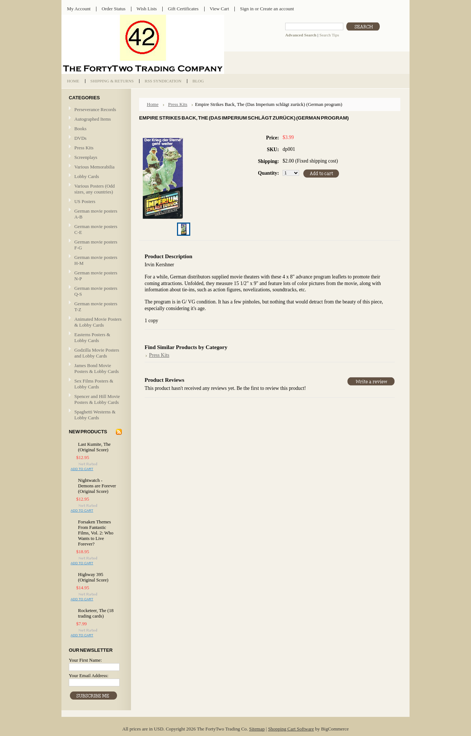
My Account (79, 8)
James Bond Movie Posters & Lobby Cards (96, 368)
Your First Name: (85, 660)
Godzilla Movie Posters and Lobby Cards (96, 353)
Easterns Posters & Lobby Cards (92, 337)
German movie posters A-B (95, 214)
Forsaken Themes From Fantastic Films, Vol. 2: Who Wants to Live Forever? (95, 533)
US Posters (84, 201)
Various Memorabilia (94, 167)
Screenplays (85, 157)
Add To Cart (82, 469)
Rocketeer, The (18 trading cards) (96, 613)
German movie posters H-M (95, 260)
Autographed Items (95, 119)
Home (153, 104)
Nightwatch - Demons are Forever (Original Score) (97, 486)
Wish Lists (147, 8)
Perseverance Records (95, 110)
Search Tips (329, 35)
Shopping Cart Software (291, 729)
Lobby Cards (95, 177)
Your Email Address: (89, 675)
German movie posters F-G (95, 244)
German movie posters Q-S (95, 291)
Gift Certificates (183, 8)
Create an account (277, 8)
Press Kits (83, 147)
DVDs (80, 138)
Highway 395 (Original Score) (93, 577)
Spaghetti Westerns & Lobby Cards (95, 414)
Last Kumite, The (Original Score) (94, 447)
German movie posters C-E (95, 229)
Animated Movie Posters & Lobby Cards (97, 322)
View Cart (219, 8)
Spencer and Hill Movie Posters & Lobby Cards (97, 399)
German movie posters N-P (95, 275)
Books (80, 128)
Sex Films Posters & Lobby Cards (93, 384)
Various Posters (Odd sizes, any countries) (94, 189)
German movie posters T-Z (95, 306)
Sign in (247, 8)
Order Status (113, 8)
